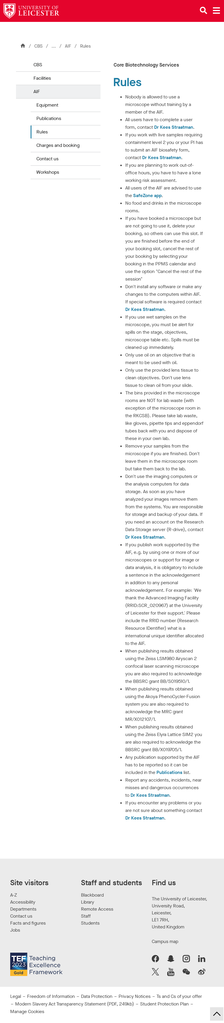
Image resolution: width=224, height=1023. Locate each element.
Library (87, 902)
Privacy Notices (135, 996)
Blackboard (92, 895)
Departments (23, 909)
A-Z (13, 895)
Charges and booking (58, 145)
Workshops (47, 172)
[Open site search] (203, 10)
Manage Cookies (27, 1011)
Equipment (47, 105)
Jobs (15, 930)
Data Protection (96, 996)
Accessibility (22, 902)
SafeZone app (147, 195)
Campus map (165, 941)
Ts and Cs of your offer (179, 996)
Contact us (47, 159)
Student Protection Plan (164, 1004)
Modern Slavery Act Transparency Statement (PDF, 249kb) (74, 1004)
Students (90, 923)
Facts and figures (28, 923)
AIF (68, 46)
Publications (48, 118)
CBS (38, 46)
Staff (86, 916)
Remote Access (97, 909)
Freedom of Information (51, 996)
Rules (42, 132)
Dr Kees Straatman (173, 127)
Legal (15, 996)
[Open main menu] (216, 10)
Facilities (42, 78)
